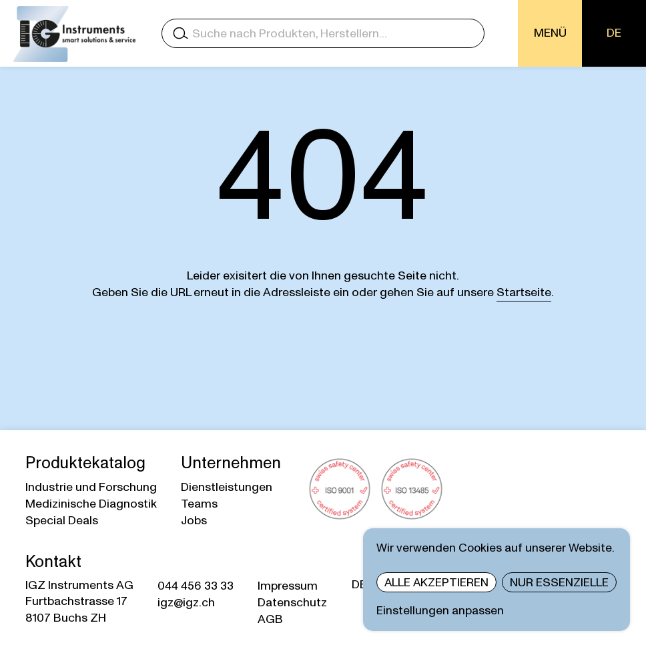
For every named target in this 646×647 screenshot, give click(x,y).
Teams (199, 504)
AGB (270, 619)
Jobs (194, 520)
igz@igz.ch (186, 602)
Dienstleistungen (226, 487)
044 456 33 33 (195, 586)
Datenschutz (292, 602)
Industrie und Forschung (91, 487)
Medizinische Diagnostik (91, 504)
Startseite (524, 292)
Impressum (288, 586)
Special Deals (61, 520)
